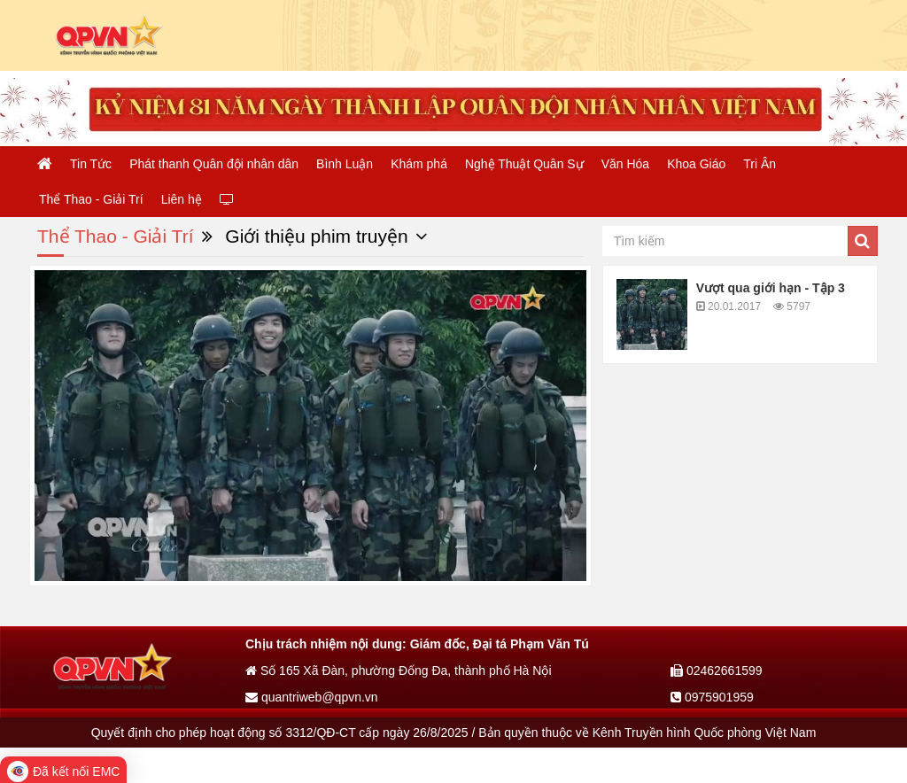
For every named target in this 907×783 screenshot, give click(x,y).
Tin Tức (91, 164)
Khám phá (419, 164)
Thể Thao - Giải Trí (91, 199)
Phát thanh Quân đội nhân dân (213, 164)
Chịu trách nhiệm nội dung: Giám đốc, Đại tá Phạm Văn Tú (417, 644)
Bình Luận (344, 164)
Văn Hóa (625, 164)
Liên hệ (181, 199)
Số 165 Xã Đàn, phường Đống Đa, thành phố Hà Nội (398, 670)
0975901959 (712, 697)
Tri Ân (759, 164)
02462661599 (717, 670)
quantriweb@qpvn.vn (311, 697)
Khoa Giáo (696, 164)
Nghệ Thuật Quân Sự (524, 164)
